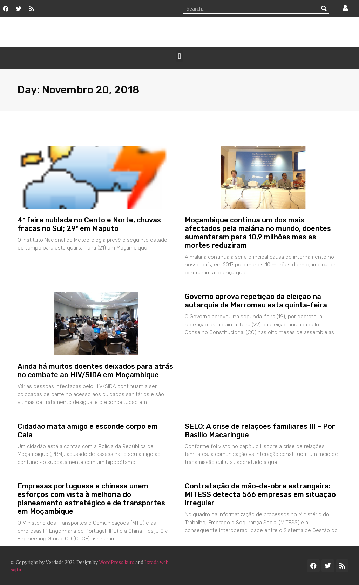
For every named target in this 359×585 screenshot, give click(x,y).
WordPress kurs (116, 562)
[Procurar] (324, 8)
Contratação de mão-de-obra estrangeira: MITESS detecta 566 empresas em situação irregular (260, 494)
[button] (179, 56)
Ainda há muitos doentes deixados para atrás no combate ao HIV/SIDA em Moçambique (95, 370)
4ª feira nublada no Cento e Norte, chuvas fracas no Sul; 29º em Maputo (89, 224)
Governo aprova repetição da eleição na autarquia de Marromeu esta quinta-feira (256, 300)
